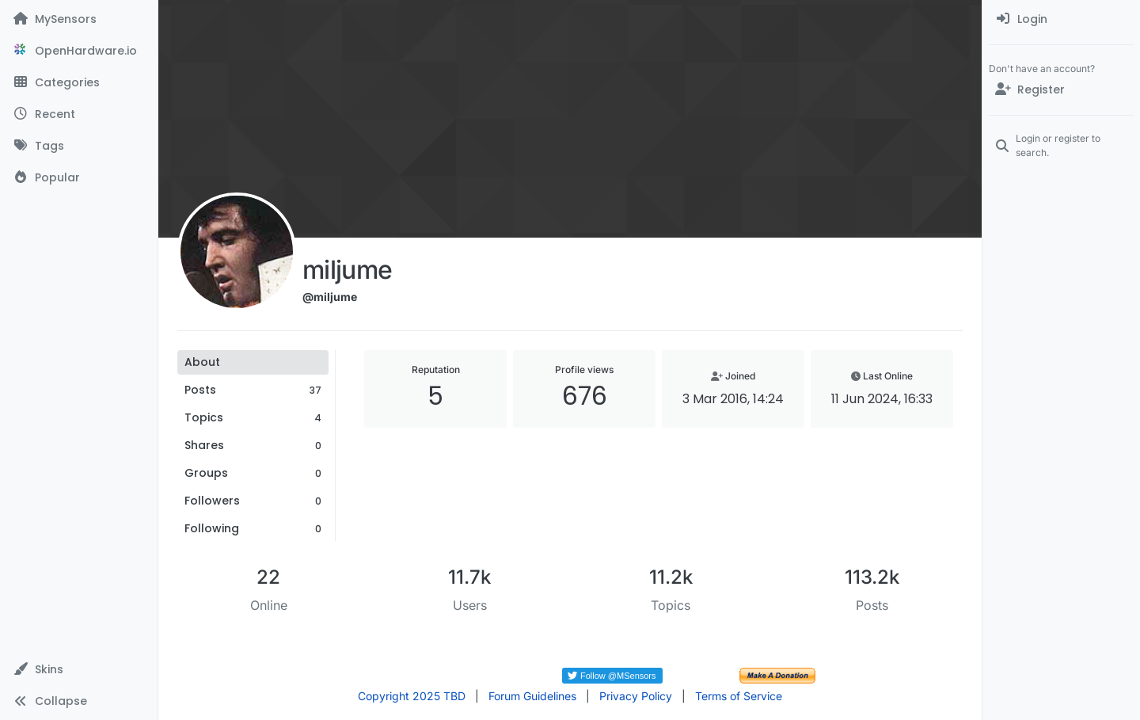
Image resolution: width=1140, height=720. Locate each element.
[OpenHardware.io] (78, 50)
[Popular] (78, 177)
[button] (78, 669)
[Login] (1061, 19)
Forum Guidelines (532, 696)
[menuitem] (1061, 19)
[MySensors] (78, 19)
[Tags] (78, 145)
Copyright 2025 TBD (412, 696)
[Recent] (78, 114)
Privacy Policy (635, 696)
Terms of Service (738, 696)
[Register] (1061, 89)
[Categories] (78, 82)
